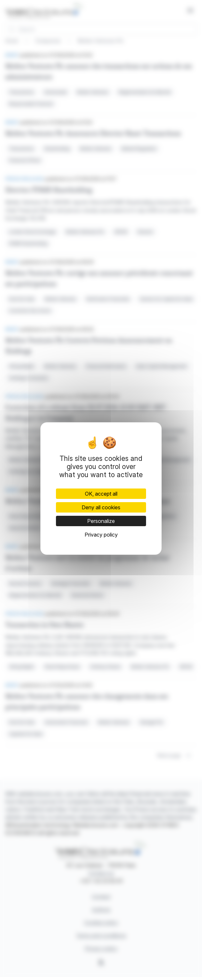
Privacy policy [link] (101, 534)
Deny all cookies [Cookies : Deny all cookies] (101, 507)
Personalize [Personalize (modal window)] (101, 521)
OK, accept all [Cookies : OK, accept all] (101, 493)
